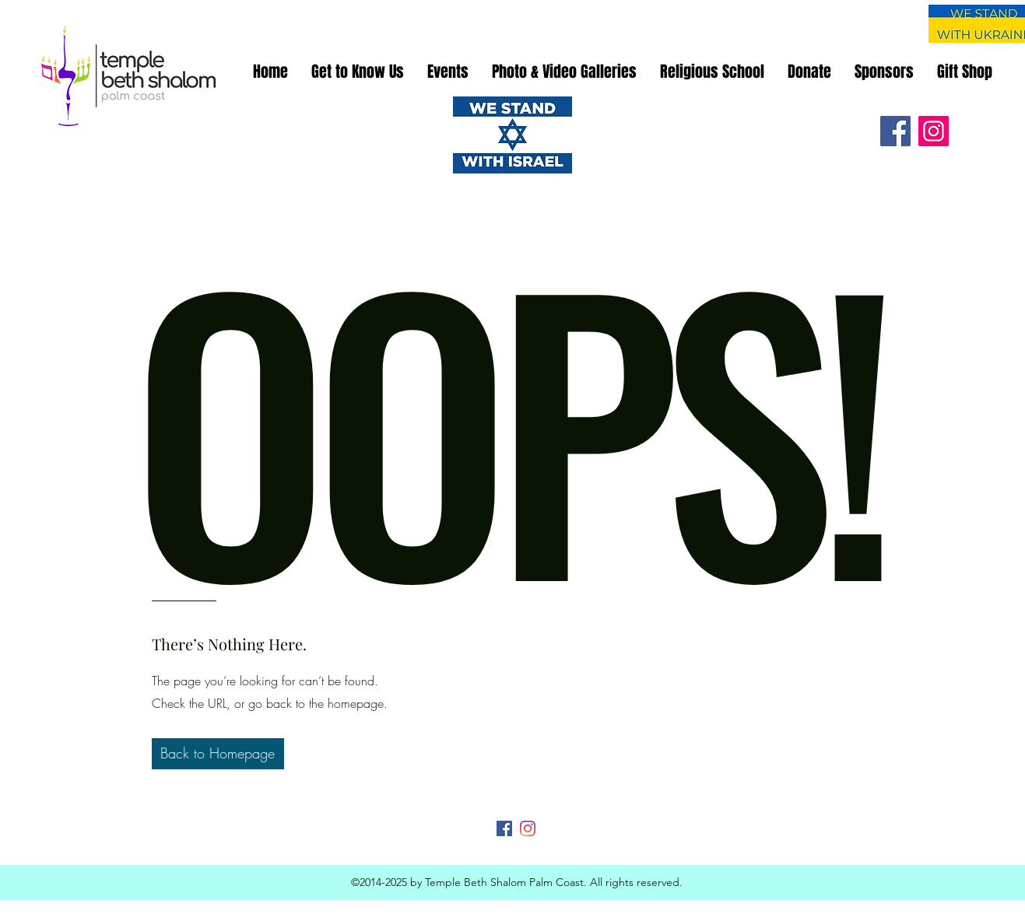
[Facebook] (895, 131)
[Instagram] (933, 131)
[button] (218, 753)
